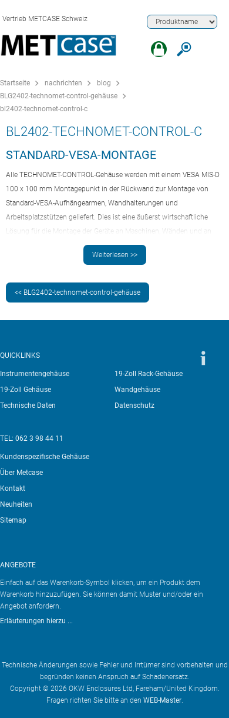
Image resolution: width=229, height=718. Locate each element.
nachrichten (63, 83)
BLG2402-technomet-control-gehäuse (58, 96)
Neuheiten (16, 504)
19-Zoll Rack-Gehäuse (148, 374)
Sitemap (13, 520)
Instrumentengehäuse (34, 374)
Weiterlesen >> (114, 255)
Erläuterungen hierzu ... (36, 621)
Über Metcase (21, 472)
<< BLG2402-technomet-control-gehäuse (77, 292)
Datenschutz (134, 405)
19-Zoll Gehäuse (25, 389)
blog (104, 83)
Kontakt (12, 488)
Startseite (15, 83)
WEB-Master (162, 700)
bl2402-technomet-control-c (43, 109)
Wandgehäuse (137, 389)
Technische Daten (28, 405)
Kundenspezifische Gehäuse (44, 457)
